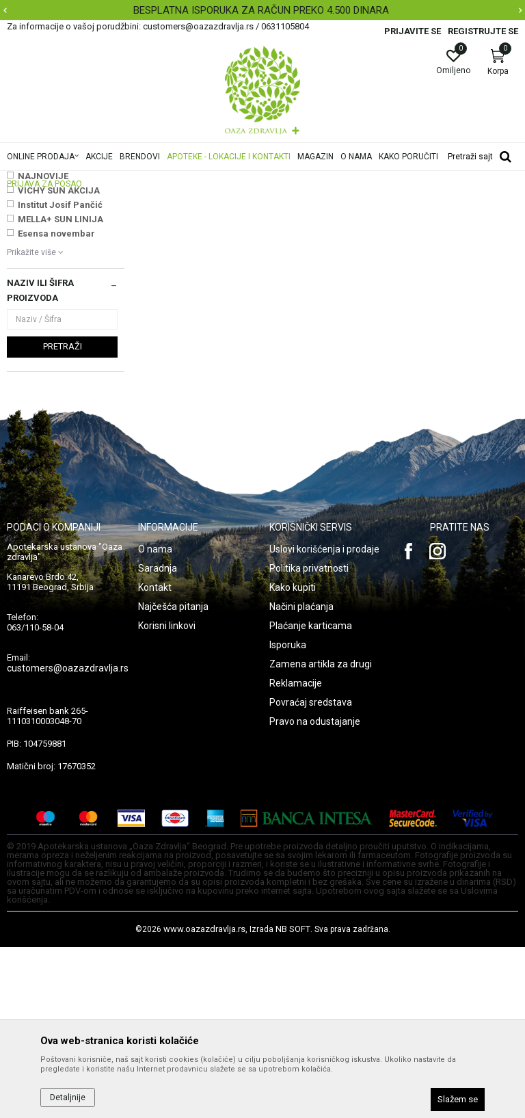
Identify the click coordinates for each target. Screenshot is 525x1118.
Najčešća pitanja (173, 777)
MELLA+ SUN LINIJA (60, 390)
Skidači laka (35, 273)
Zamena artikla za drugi (320, 834)
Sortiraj (427, 201)
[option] (262, 10)
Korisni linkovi (167, 796)
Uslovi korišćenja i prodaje (324, 720)
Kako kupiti (292, 758)
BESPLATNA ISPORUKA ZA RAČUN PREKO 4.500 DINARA (261, 10)
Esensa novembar (56, 404)
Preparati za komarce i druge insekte (61, 251)
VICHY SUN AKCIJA (59, 361)
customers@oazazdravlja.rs (68, 839)
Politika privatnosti (309, 739)
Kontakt (155, 758)
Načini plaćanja (301, 777)
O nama (155, 720)
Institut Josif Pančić (60, 376)
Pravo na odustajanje (314, 892)
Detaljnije (67, 1097)
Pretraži (62, 517)
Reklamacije (295, 854)
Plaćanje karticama (310, 796)
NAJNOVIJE (43, 347)
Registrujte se (483, 31)
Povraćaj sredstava (310, 873)
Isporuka (287, 815)
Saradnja (157, 739)
